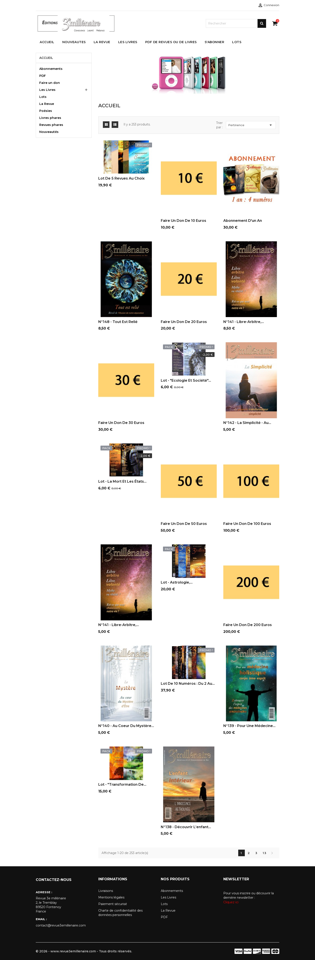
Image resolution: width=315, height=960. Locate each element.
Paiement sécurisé (112, 904)
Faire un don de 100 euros (247, 524)
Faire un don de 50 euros (184, 524)
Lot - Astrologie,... (177, 582)
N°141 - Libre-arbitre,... (243, 322)
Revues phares (51, 125)
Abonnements (51, 69)
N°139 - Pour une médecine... (249, 726)
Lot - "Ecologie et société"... (186, 380)
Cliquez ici (230, 902)
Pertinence (250, 125)
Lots (43, 97)
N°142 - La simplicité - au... (247, 423)
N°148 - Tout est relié (118, 322)
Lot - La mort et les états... (122, 481)
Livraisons (105, 891)
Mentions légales (111, 897)
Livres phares (50, 118)
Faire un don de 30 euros (121, 423)
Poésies (45, 111)
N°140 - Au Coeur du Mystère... (126, 726)
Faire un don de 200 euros (247, 625)
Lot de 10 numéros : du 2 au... (188, 683)
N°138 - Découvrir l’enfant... (186, 827)
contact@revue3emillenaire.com (61, 925)
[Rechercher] (236, 23)
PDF (42, 76)
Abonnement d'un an (242, 221)
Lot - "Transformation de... (122, 784)
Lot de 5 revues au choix (121, 178)
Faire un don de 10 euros (183, 221)
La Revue (46, 104)
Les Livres (47, 90)
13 (265, 853)
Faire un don (49, 83)
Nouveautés (49, 132)
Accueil (46, 58)
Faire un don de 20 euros (184, 322)
